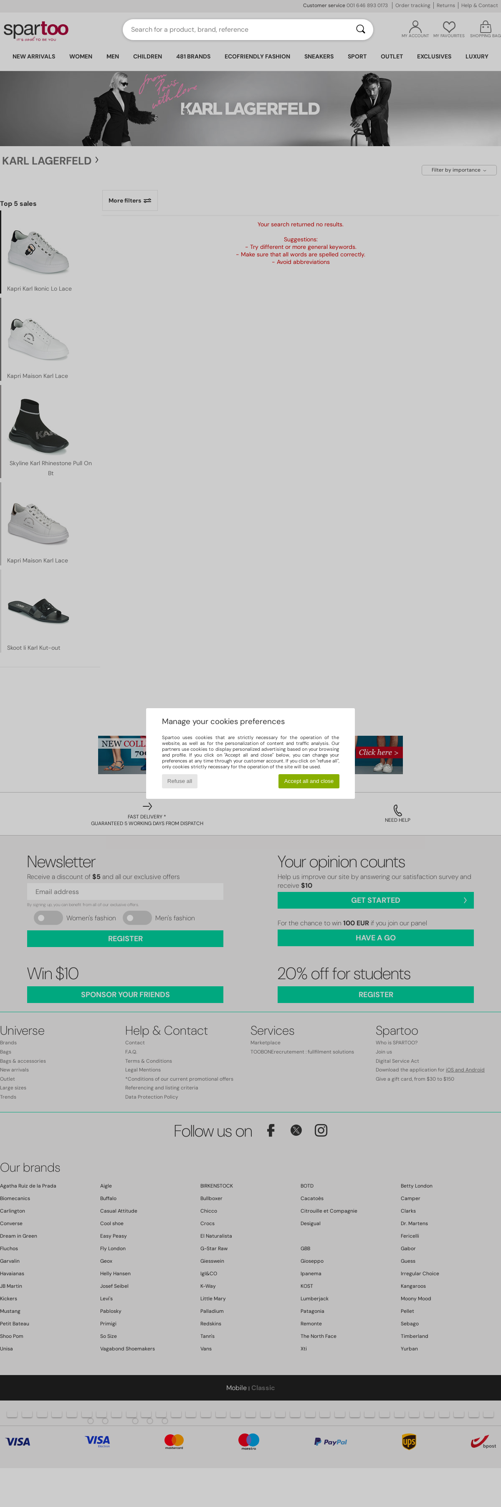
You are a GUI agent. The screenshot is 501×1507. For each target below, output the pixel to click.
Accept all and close (309, 781)
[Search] (360, 29)
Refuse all (179, 781)
